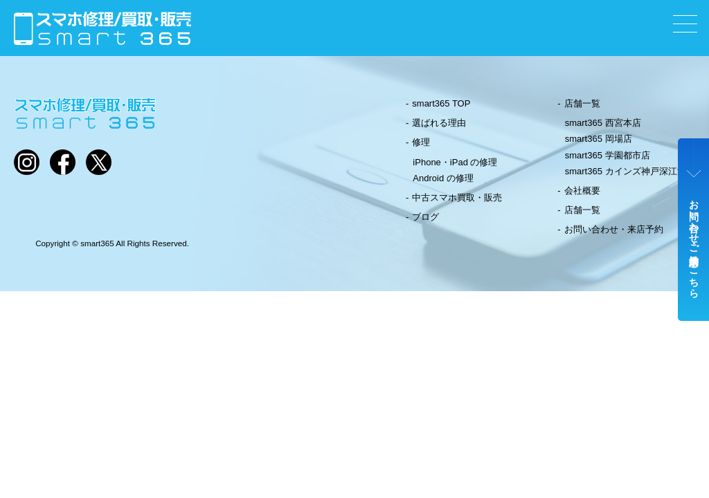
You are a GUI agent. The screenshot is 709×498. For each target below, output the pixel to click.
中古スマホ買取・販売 (457, 197)
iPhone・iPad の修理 (455, 162)
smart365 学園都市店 (607, 155)
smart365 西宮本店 (603, 123)
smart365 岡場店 (598, 138)
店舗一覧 (582, 103)
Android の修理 (443, 178)
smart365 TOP (441, 103)
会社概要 (582, 190)
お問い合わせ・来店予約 (613, 229)
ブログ (425, 217)
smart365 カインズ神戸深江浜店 (630, 171)
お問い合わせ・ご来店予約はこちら (693, 243)
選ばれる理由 (439, 123)
